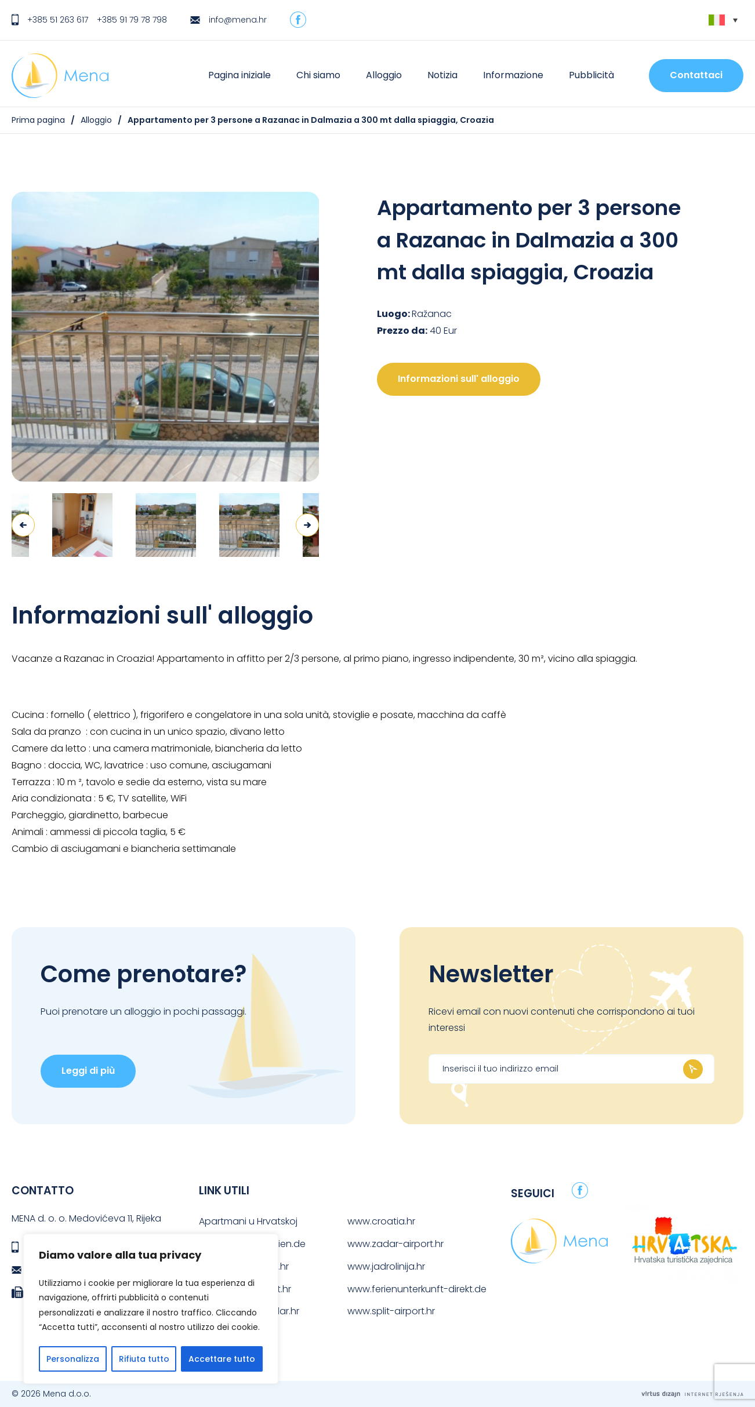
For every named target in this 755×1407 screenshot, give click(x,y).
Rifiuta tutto (144, 1359)
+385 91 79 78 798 (132, 19)
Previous (23, 525)
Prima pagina (38, 120)
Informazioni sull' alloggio (459, 378)
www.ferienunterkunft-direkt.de (417, 1289)
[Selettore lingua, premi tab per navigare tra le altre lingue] (723, 20)
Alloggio (384, 75)
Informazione (513, 75)
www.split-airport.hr (391, 1311)
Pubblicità (591, 75)
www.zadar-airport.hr (395, 1244)
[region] (150, 1309)
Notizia (442, 75)
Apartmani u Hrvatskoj (248, 1221)
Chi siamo (318, 75)
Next (307, 525)
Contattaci (696, 75)
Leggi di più (88, 1070)
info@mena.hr (238, 19)
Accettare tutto (221, 1359)
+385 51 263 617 (57, 19)
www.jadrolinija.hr (386, 1266)
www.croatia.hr (381, 1221)
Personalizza (72, 1359)
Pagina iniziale (239, 75)
